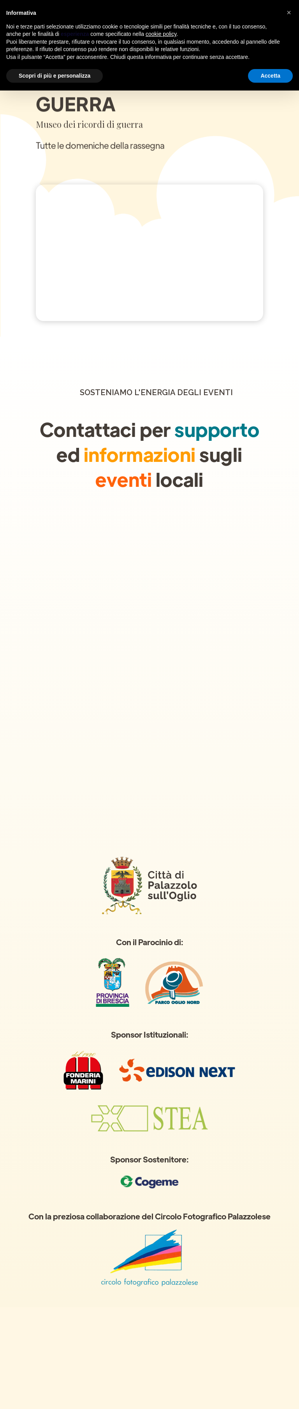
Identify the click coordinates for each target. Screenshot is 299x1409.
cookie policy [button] (161, 34)
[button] (289, 12)
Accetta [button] (270, 76)
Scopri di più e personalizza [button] (54, 76)
